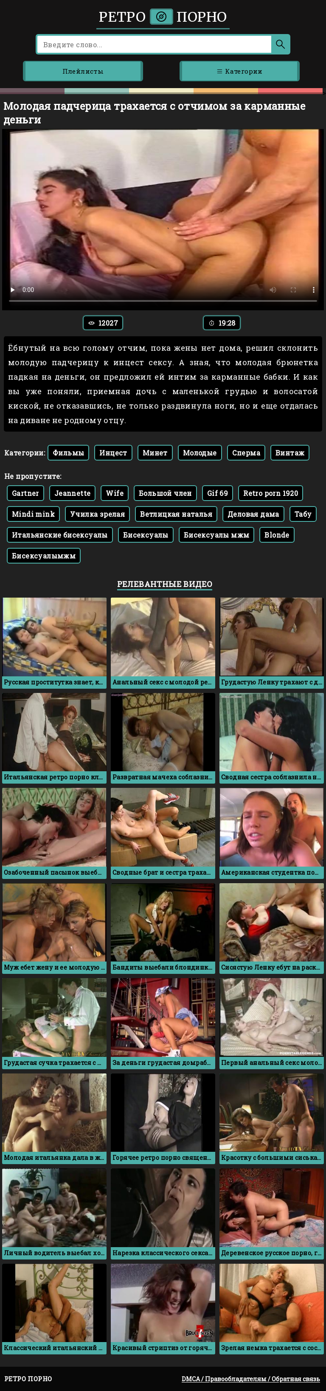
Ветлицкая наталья (176, 513)
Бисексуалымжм (44, 555)
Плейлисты (83, 71)
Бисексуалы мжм (217, 534)
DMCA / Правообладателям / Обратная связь (251, 1379)
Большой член (165, 493)
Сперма (246, 452)
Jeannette (72, 493)
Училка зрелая (97, 513)
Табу (303, 513)
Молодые (200, 452)
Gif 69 (217, 493)
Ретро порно (163, 17)
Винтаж (289, 452)
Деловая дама (253, 513)
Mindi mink (33, 513)
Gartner (25, 493)
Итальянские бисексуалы (60, 534)
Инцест (113, 452)
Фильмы (68, 452)
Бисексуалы (146, 534)
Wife (115, 493)
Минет (155, 452)
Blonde (276, 534)
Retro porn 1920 (270, 493)
